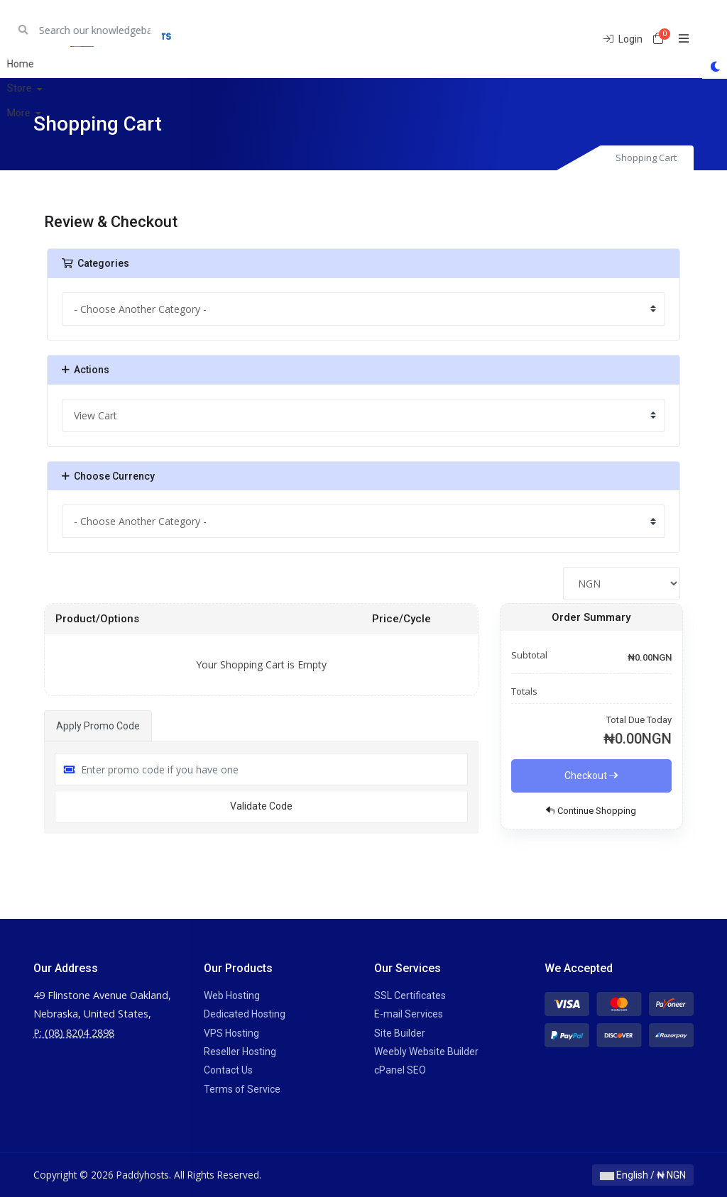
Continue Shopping (591, 810)
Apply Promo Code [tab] (98, 726)
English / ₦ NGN (643, 1175)
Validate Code (261, 806)
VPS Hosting (231, 1033)
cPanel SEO (400, 1070)
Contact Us (228, 1070)
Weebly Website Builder (426, 1051)
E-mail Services (408, 1014)
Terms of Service (242, 1089)
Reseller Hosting (240, 1051)
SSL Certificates (410, 995)
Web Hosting (232, 995)
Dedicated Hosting (244, 1014)
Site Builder (399, 1033)
